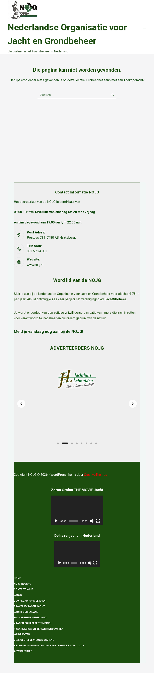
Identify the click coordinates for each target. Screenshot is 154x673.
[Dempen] (92, 521)
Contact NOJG (23, 589)
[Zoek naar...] (73, 95)
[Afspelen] (56, 521)
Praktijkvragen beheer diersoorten (38, 628)
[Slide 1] (58, 443)
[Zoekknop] (113, 95)
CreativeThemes (95, 475)
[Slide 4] (76, 443)
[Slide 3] (72, 443)
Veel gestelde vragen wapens (34, 640)
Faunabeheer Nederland (30, 617)
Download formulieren (30, 600)
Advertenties (23, 651)
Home (17, 578)
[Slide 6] (86, 443)
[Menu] (144, 27)
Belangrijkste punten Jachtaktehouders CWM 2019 (49, 645)
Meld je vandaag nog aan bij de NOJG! (48, 260)
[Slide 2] (65, 443)
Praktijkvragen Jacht (29, 606)
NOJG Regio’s (22, 584)
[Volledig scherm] (98, 521)
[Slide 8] (96, 443)
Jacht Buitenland (26, 612)
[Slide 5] (81, 443)
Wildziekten (22, 634)
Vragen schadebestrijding (32, 623)
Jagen (18, 595)
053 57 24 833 (37, 180)
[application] (77, 510)
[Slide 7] (91, 443)
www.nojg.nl (35, 193)
